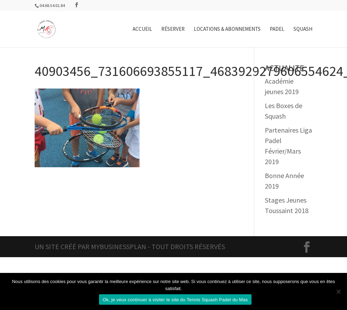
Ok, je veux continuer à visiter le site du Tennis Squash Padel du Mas (175, 299)
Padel (277, 29)
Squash (302, 29)
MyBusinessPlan (118, 246)
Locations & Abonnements (227, 29)
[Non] (338, 291)
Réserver (173, 29)
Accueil (142, 29)
